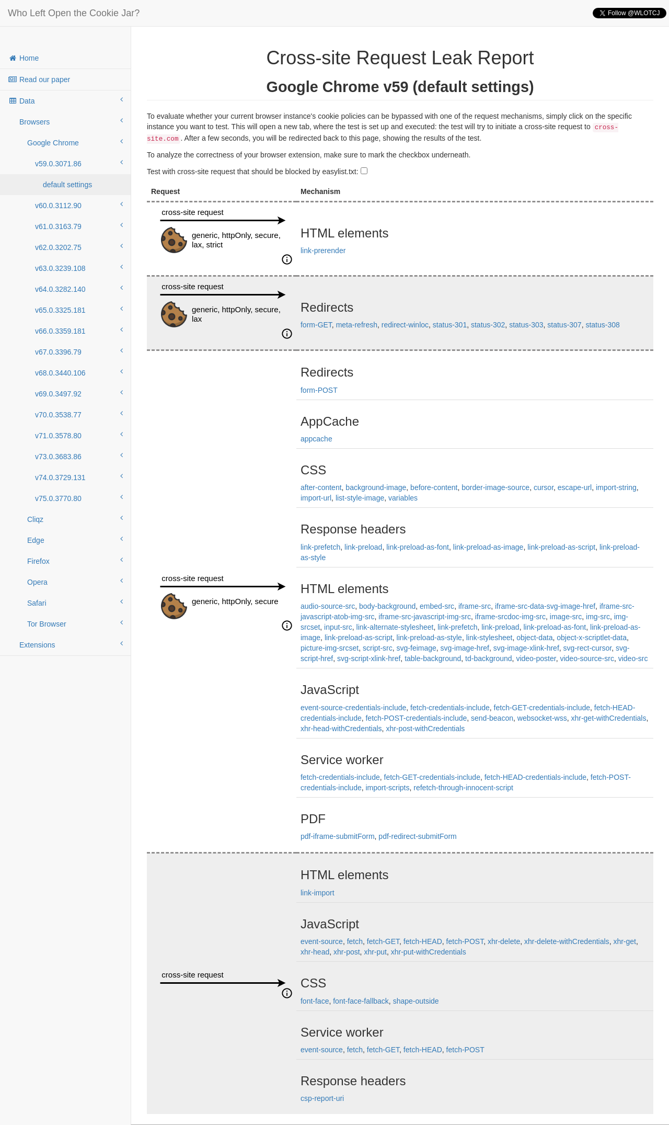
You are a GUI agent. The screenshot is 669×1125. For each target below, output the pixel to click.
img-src (598, 616)
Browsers (71, 121)
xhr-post (346, 952)
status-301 (450, 325)
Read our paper (39, 79)
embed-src (437, 606)
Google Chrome (75, 142)
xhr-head (315, 952)
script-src (378, 648)
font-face (315, 1001)
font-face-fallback (361, 1001)
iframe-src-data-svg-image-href (545, 606)
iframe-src (474, 606)
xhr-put (375, 952)
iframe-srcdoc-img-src (510, 616)
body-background (387, 606)
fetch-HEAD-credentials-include (535, 777)
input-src (338, 627)
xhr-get (624, 941)
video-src (633, 658)
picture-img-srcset (330, 648)
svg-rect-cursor (587, 648)
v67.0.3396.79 (79, 351)
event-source (322, 941)
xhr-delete (504, 941)
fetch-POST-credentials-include (416, 718)
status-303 (526, 325)
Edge (75, 539)
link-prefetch (320, 547)
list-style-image (360, 498)
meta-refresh (356, 325)
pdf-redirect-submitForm (417, 836)
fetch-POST (465, 941)
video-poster (536, 658)
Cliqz (75, 519)
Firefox (75, 560)
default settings (67, 184)
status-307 (564, 325)
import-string (616, 487)
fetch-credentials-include (450, 707)
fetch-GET (383, 941)
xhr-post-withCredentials (425, 728)
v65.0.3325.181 (79, 309)
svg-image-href (465, 648)
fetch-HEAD (422, 941)
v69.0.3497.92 (79, 393)
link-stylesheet (489, 637)
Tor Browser (75, 623)
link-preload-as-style (429, 637)
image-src (566, 616)
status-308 (602, 325)
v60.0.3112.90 (79, 205)
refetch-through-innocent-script (463, 787)
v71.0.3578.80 (79, 435)
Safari (75, 602)
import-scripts (387, 787)
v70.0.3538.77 (79, 414)
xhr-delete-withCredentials (566, 941)
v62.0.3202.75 (79, 247)
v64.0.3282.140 (79, 288)
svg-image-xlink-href (526, 648)
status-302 (488, 325)
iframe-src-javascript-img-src (424, 616)
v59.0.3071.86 (79, 163)
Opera (75, 581)
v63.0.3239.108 (79, 267)
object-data (534, 637)
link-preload (363, 547)
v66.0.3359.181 (79, 330)
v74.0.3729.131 (79, 477)
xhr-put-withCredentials (428, 952)
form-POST (319, 390)
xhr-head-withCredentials (341, 728)
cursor (543, 487)
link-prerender (323, 250)
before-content (433, 487)
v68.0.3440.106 (79, 372)
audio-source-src (328, 606)
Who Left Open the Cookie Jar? (74, 13)
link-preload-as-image (488, 547)
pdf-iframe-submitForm (338, 836)
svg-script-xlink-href (368, 658)
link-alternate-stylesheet (395, 627)
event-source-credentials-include (353, 707)
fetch (355, 941)
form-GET (316, 325)
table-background (433, 658)
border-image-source (495, 487)
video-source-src (587, 658)
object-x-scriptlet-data (592, 637)
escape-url (575, 487)
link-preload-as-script (561, 547)
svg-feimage (416, 648)
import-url (316, 498)
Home (23, 58)
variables (403, 498)
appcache (316, 439)
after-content (321, 487)
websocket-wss (542, 718)
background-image (375, 487)
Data (65, 100)
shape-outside (416, 1001)
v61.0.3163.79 (79, 226)
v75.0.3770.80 (79, 498)
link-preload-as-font (417, 547)
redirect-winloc (405, 325)
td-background (488, 658)
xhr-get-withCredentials (608, 718)
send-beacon (492, 718)
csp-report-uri (322, 1098)
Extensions (71, 644)
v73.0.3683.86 (79, 456)
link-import (317, 893)
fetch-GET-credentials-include (542, 707)
